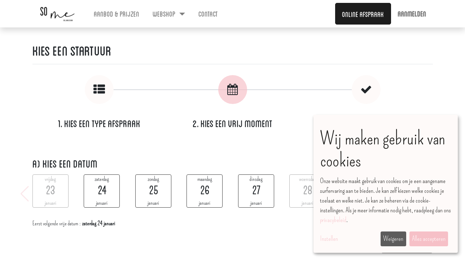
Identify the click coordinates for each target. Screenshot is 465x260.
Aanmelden (412, 13)
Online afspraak (363, 13)
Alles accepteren (429, 239)
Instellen (329, 239)
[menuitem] (116, 13)
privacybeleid (333, 220)
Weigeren (393, 239)
